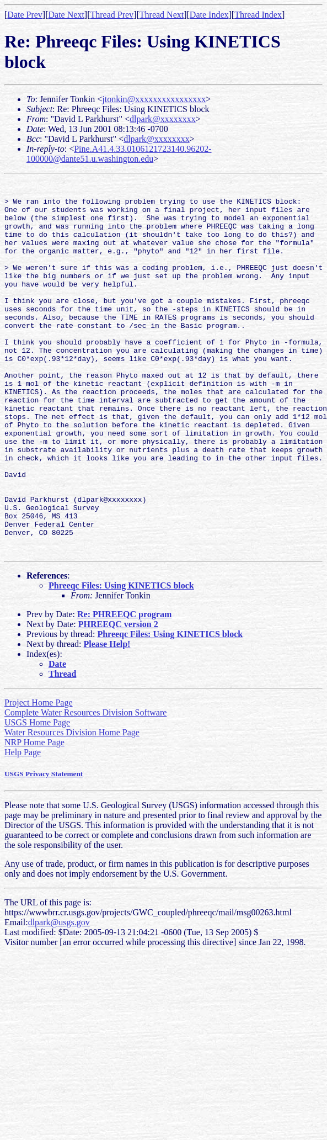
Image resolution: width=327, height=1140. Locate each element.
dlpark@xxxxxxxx (163, 119)
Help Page (22, 826)
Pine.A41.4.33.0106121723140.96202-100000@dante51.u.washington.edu (119, 153)
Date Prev (24, 14)
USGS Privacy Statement (43, 848)
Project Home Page (38, 777)
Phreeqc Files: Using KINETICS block (121, 660)
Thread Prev (111, 14)
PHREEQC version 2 (118, 698)
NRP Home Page (34, 816)
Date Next (66, 14)
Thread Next (162, 14)
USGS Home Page (37, 797)
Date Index (209, 14)
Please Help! (107, 718)
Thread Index (258, 14)
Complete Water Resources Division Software (85, 787)
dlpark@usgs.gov (59, 996)
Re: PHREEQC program (124, 688)
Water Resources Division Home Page (72, 807)
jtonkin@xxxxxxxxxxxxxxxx (154, 99)
